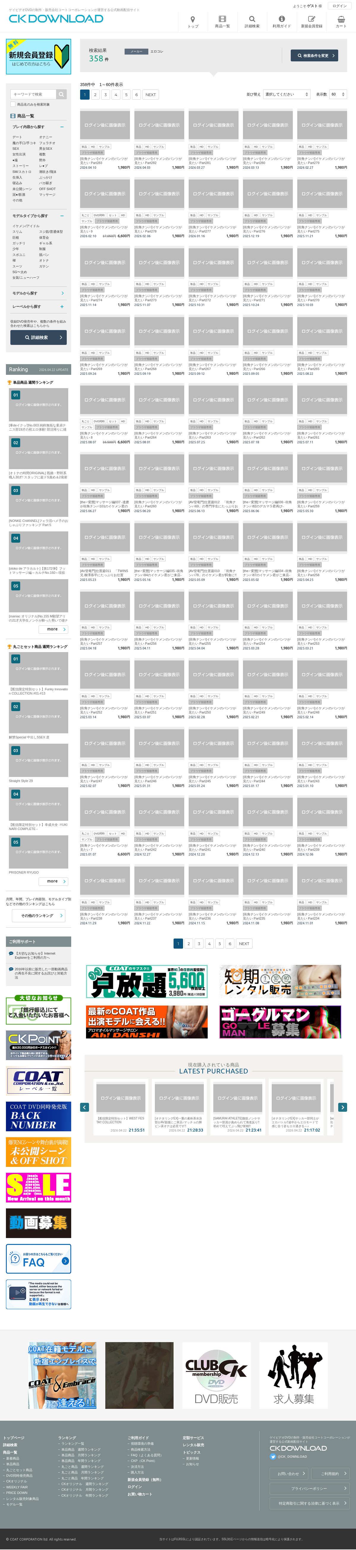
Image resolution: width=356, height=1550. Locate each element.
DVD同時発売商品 (19, 1475)
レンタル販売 (193, 1445)
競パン (44, 255)
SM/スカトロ (21, 171)
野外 (42, 160)
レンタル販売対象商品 (22, 1498)
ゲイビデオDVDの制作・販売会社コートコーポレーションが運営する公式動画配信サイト (74, 10)
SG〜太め (19, 272)
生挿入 (17, 177)
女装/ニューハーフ (25, 277)
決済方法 (137, 1466)
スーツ (17, 266)
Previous (84, 1107)
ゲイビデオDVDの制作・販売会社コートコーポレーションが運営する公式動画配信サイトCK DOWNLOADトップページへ (56, 18)
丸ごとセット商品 (19, 1470)
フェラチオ (47, 143)
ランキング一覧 (72, 1443)
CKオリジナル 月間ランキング (84, 1489)
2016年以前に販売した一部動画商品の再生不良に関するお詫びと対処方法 (41, 973)
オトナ (44, 260)
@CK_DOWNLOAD (292, 1456)
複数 (42, 154)
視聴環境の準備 (142, 1443)
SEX (15, 148)
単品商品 (12, 1464)
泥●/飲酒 (18, 194)
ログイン (340, 6)
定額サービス (193, 1438)
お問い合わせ (288, 1474)
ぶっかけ (45, 177)
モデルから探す (24, 293)
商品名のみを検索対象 (33, 104)
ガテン (44, 266)
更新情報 (192, 1458)
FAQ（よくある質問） (147, 1455)
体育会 (44, 237)
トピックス (192, 1452)
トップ (193, 26)
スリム (17, 231)
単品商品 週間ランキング (81, 1449)
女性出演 (19, 154)
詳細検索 (39, 337)
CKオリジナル (16, 1481)
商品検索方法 (140, 1449)
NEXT (151, 94)
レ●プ (43, 166)
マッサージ (47, 194)
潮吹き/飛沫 (47, 171)
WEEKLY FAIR (17, 1487)
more (52, 629)
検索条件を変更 (315, 56)
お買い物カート (140, 1494)
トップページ (13, 1438)
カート (341, 26)
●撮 (15, 160)
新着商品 (12, 1458)
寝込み (17, 183)
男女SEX (45, 148)
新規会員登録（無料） (145, 1480)
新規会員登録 (311, 26)
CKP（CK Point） (144, 1461)
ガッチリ (19, 243)
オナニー (45, 137)
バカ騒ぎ (45, 183)
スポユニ (19, 255)
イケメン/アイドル (25, 226)
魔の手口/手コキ (24, 143)
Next (342, 1107)
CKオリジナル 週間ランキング (84, 1484)
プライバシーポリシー (309, 1489)
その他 (17, 200)
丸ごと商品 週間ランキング (82, 1466)
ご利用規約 (330, 1474)
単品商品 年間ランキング (81, 1461)
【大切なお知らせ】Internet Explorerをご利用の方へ (35, 955)
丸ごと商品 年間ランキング (82, 1478)
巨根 (15, 237)
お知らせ (192, 1464)
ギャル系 (45, 243)
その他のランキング (37, 916)
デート (17, 137)
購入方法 (137, 1472)
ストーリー (20, 166)
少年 (15, 249)
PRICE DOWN (17, 1493)
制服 (42, 249)
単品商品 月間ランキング (81, 1455)
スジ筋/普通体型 (51, 231)
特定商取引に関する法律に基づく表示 (309, 1503)
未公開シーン (22, 189)
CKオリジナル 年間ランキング (84, 1495)
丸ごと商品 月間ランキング (82, 1472)
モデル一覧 (14, 1504)
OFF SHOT (47, 189)
